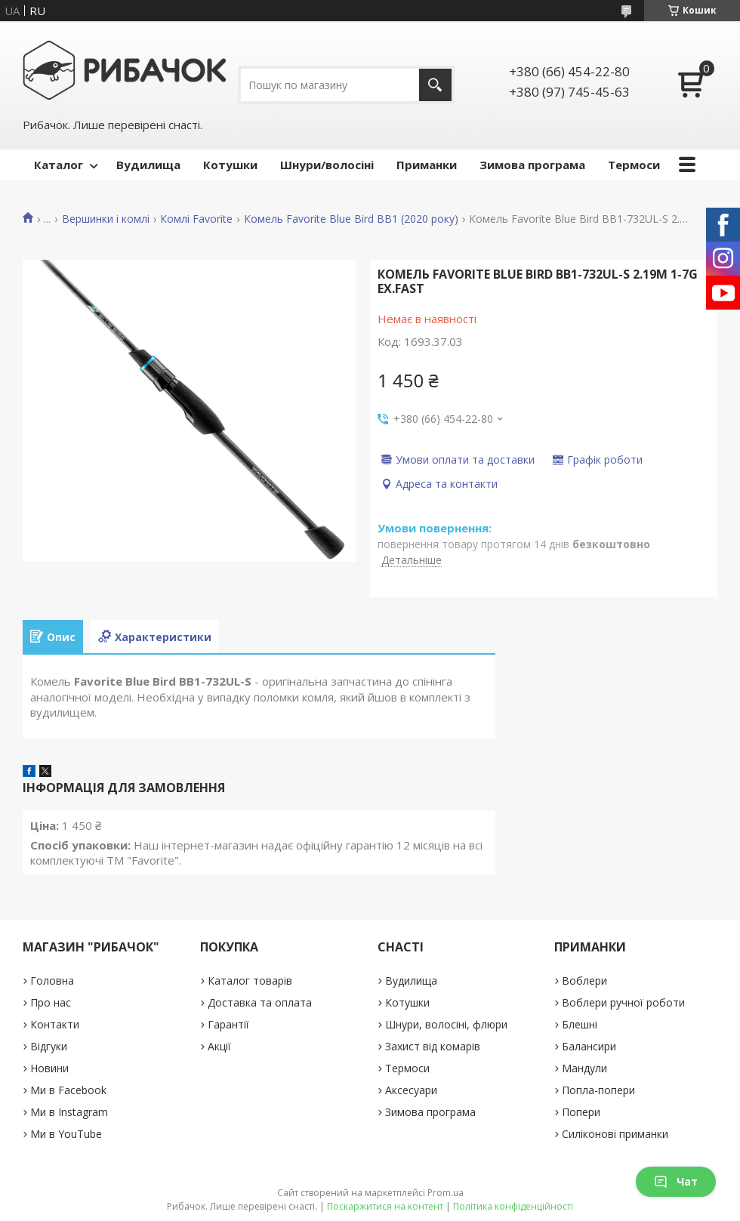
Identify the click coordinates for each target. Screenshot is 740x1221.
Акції (219, 1046)
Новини (49, 1068)
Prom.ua (445, 1192)
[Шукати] (435, 85)
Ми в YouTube (66, 1134)
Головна (52, 980)
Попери (581, 1112)
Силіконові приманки (615, 1134)
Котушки (230, 164)
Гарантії (228, 1024)
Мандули (584, 1068)
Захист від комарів (432, 1046)
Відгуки (48, 1046)
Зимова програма (532, 164)
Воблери (584, 980)
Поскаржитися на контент (385, 1206)
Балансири (589, 1046)
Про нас (50, 1002)
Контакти (54, 1024)
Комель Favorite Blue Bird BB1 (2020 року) (351, 219)
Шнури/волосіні (327, 164)
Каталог (58, 164)
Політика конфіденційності (513, 1206)
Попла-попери (598, 1090)
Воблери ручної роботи (623, 1002)
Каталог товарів (250, 980)
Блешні (579, 1024)
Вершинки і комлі (106, 219)
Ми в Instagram (69, 1112)
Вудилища (148, 164)
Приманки (426, 164)
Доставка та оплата (260, 1002)
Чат (676, 1181)
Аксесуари (411, 1090)
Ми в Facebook (68, 1090)
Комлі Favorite (196, 219)
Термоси (634, 164)
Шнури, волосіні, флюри (446, 1024)
